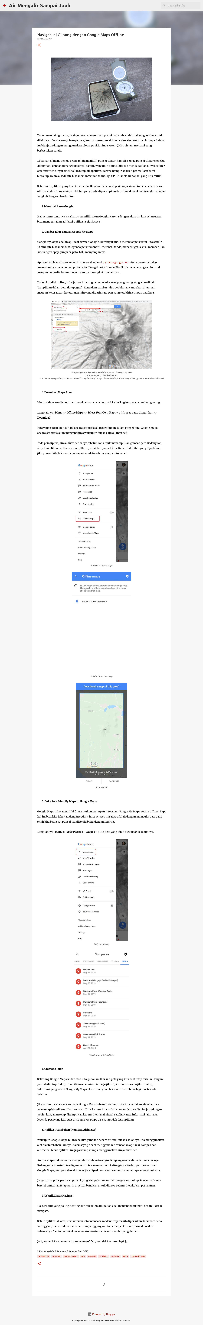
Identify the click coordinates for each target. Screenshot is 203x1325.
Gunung (92, 1256)
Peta (125, 1256)
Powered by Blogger (101, 1314)
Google (56, 1256)
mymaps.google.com (116, 262)
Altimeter (44, 1256)
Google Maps (70, 1256)
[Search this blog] (183, 5)
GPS (83, 1256)
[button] (39, 45)
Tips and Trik (138, 1256)
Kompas (103, 1256)
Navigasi (115, 1256)
